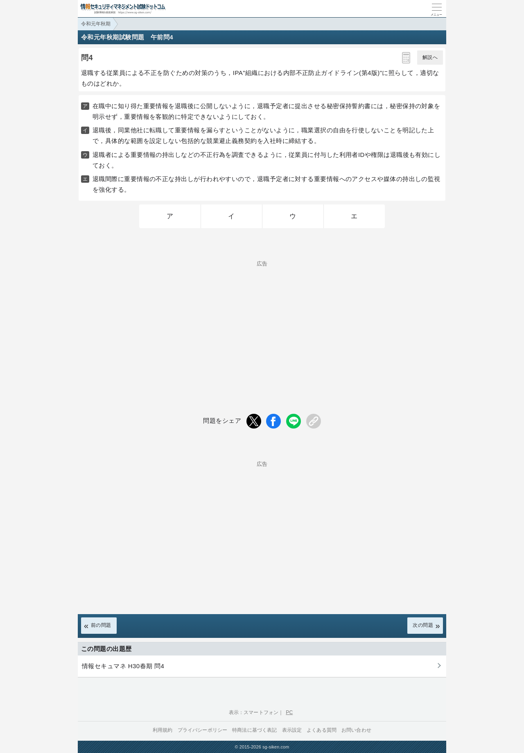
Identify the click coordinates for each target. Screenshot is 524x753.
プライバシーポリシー (203, 730)
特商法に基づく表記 (254, 730)
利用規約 (163, 730)
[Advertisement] (262, 323)
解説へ (430, 57)
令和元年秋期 (96, 24)
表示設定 (292, 730)
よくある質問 (322, 730)
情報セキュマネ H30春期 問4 (123, 665)
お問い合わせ (356, 730)
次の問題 (423, 625)
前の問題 (101, 625)
